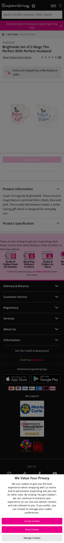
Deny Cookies (32, 529)
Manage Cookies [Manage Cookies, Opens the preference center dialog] (32, 538)
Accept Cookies (32, 521)
